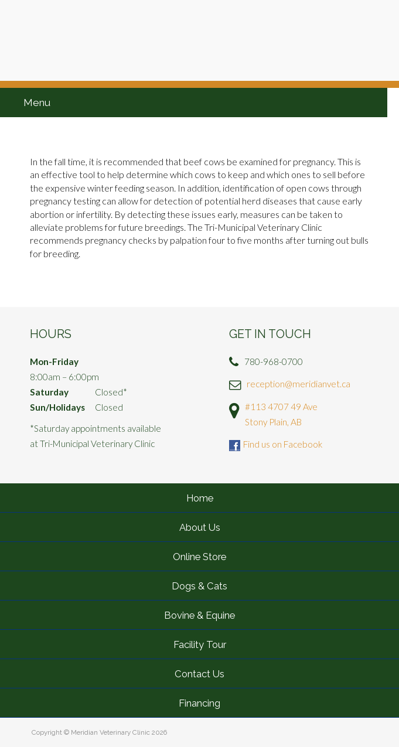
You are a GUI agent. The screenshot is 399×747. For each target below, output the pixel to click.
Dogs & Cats (199, 586)
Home (199, 498)
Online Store (199, 556)
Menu (36, 102)
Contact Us (199, 674)
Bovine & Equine (199, 615)
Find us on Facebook (282, 444)
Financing (199, 703)
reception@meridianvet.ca (298, 383)
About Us (199, 527)
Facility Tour (199, 644)
